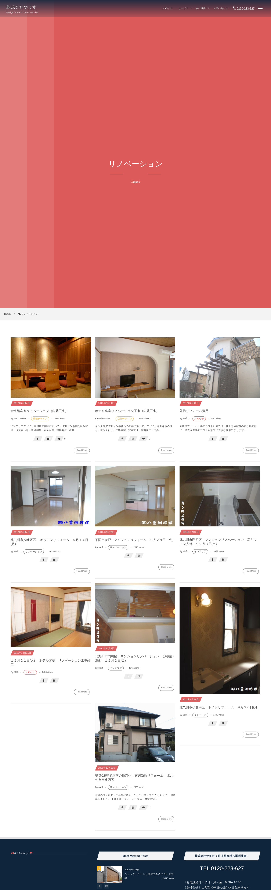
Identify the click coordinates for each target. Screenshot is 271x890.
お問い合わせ (220, 8)
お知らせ (167, 8)
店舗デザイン (40, 419)
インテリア (200, 553)
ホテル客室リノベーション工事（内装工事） (127, 411)
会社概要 (201, 8)
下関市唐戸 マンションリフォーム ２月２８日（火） (135, 542)
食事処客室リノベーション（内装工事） (39, 411)
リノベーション (33, 553)
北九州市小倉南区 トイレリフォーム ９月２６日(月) (219, 709)
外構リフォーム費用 (194, 411)
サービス (183, 8)
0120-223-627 (245, 8)
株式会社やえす (21, 7)
